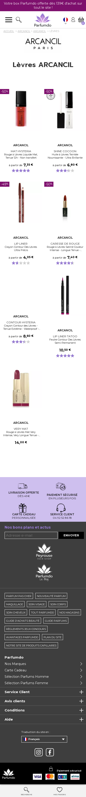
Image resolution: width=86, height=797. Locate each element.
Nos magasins (69, 612)
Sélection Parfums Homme (27, 677)
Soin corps (58, 604)
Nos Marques (15, 664)
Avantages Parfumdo (22, 637)
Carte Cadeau (15, 670)
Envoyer (71, 535)
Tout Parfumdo (42, 612)
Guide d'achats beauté (22, 620)
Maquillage (14, 604)
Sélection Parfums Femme (26, 683)
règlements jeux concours (26, 629)
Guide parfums (56, 620)
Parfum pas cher (18, 596)
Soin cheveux (15, 612)
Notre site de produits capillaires (31, 645)
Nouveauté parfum (51, 596)
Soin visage (36, 604)
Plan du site (52, 637)
